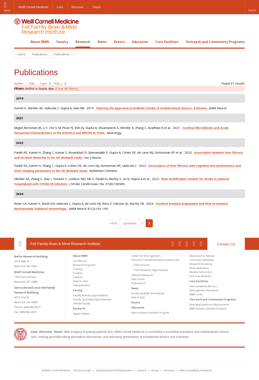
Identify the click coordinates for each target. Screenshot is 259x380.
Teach (96, 7)
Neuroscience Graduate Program (150, 312)
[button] (252, 7)
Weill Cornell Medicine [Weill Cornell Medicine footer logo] (100, 355)
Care (60, 7)
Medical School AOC (201, 272)
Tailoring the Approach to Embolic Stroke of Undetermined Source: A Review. (151, 108)
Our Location (20, 244)
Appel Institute (81, 313)
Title (31, 83)
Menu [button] (7, 10)
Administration (81, 285)
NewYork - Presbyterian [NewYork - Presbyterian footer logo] (163, 355)
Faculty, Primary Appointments (90, 295)
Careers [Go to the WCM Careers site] (141, 370)
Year (56, 83)
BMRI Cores (196, 294)
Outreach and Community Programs (215, 42)
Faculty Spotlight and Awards (147, 293)
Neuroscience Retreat (202, 256)
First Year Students (200, 276)
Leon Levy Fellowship (202, 260)
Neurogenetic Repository (204, 290)
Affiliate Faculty (81, 303)
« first (113, 223)
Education (140, 42)
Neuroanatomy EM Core (203, 286)
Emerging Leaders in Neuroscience (209, 304)
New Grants (138, 279)
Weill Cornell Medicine (33, 7)
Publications (138, 283)
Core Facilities (166, 42)
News (102, 42)
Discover (77, 7)
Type (43, 83)
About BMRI (39, 42)
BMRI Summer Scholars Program (208, 308)
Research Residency (201, 264)
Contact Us (226, 244)
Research (82, 42)
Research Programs (84, 265)
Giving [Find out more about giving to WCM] (154, 370)
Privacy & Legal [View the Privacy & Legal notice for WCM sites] (82, 370)
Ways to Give (80, 281)
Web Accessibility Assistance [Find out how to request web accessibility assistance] (196, 370)
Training (77, 269)
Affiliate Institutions (142, 275)
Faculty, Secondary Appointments (92, 299)
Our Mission (80, 261)
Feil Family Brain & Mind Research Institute (65, 244)
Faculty (62, 42)
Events (119, 42)
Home (18, 41)
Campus (78, 277)
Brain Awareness (199, 268)
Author (18, 83)
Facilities (78, 273)
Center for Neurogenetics (145, 256)
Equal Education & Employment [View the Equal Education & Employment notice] (114, 370)
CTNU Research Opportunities (150, 270)
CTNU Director (141, 265)
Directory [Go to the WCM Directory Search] (169, 370)
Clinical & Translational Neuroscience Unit (155, 260)
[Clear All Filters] (66, 88)
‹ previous (129, 223)
